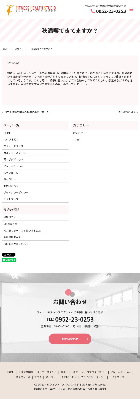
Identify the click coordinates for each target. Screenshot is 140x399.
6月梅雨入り (10, 224)
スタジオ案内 (11, 139)
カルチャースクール (15, 153)
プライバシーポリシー (16, 192)
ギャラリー (10, 179)
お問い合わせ (11, 186)
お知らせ (19, 48)
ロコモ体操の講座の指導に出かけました (26, 112)
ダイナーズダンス (13, 146)
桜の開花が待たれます (16, 244)
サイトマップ (11, 199)
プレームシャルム (13, 166)
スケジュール (11, 172)
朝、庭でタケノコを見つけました (22, 230)
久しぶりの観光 (127, 112)
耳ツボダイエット (13, 159)
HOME (5, 48)
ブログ (76, 139)
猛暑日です (10, 217)
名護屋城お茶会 (12, 237)
